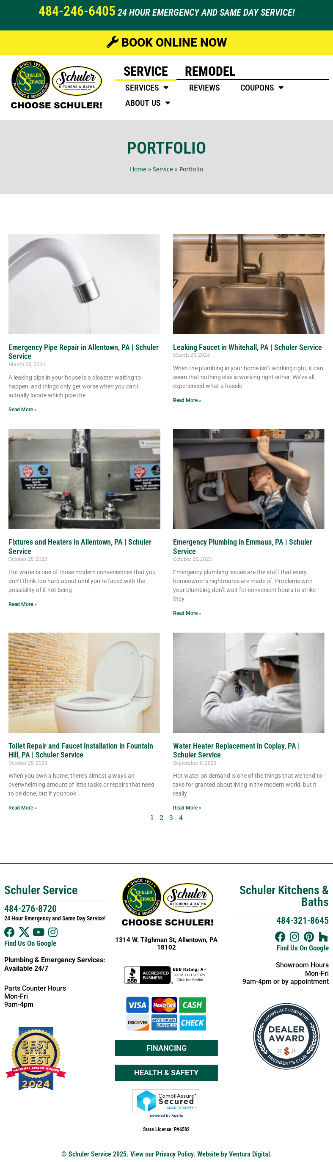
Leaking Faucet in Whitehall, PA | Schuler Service (247, 347)
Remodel (210, 71)
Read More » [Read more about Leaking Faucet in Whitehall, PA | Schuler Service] (187, 400)
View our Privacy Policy (161, 1154)
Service (146, 71)
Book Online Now (167, 43)
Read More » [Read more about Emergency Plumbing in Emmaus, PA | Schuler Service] (187, 613)
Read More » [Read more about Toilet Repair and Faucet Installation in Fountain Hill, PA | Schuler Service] (22, 808)
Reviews (204, 88)
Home (138, 169)
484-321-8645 (302, 920)
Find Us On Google (30, 943)
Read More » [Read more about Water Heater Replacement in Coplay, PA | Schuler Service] (187, 808)
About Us (148, 102)
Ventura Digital (249, 1154)
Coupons (262, 87)
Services (147, 87)
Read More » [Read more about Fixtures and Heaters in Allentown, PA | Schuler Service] (22, 604)
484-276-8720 (30, 908)
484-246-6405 (77, 11)
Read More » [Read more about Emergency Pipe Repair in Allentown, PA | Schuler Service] (22, 410)
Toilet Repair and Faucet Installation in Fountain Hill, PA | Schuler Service (80, 750)
